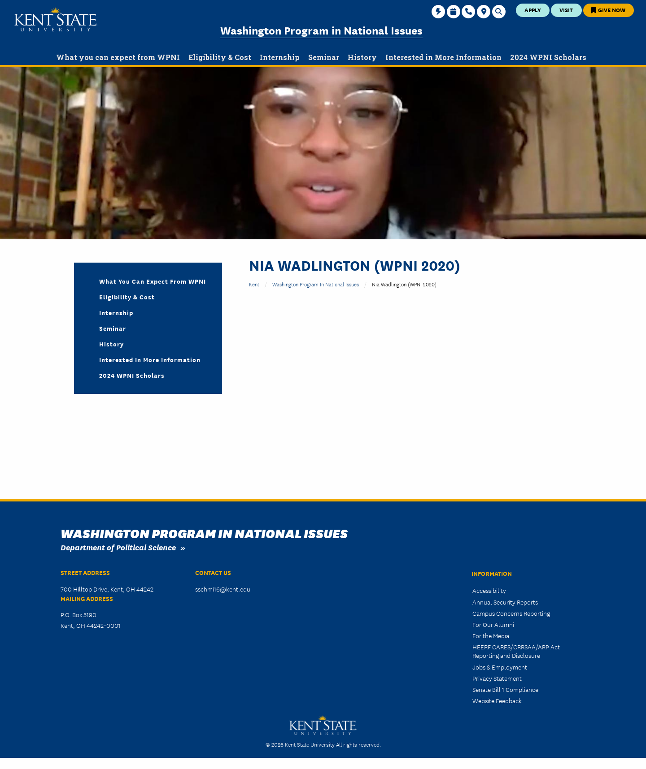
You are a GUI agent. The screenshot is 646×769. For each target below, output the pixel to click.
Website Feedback (497, 700)
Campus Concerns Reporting (511, 613)
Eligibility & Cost (127, 297)
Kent (254, 284)
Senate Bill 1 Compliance (505, 689)
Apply (532, 9)
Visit (566, 9)
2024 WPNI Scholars (132, 375)
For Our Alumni (493, 624)
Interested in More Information (150, 359)
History (111, 344)
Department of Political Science (118, 547)
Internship (116, 312)
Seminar (112, 328)
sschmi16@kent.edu (222, 589)
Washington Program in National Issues (321, 30)
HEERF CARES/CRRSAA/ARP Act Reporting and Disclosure (516, 651)
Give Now (608, 9)
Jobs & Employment (499, 667)
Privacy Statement (497, 678)
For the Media (490, 635)
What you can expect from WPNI (152, 281)
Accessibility (489, 590)
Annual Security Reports (505, 602)
